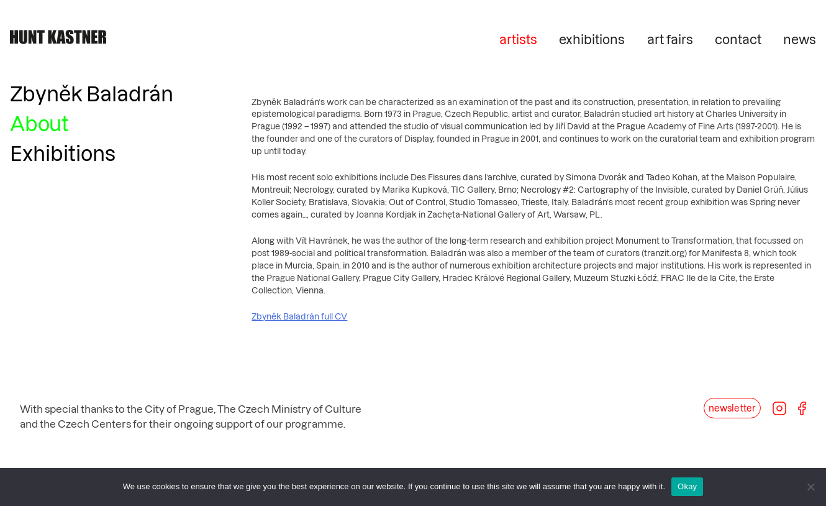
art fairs (670, 39)
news (799, 39)
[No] (810, 487)
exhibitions (592, 39)
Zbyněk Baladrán (91, 93)
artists (518, 39)
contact (738, 39)
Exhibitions (63, 153)
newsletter (732, 408)
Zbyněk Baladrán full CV (299, 316)
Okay (687, 486)
